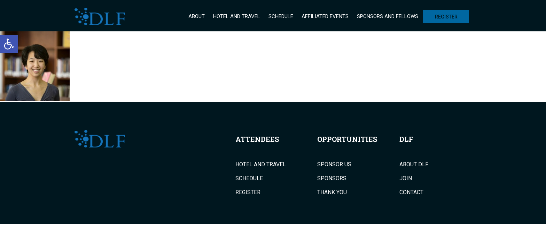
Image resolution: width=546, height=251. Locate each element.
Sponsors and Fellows (387, 16)
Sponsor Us (334, 164)
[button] (9, 44)
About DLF (413, 164)
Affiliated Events (325, 16)
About (196, 16)
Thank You (332, 192)
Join (405, 178)
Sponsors (331, 178)
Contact (411, 192)
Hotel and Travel (236, 16)
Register (446, 17)
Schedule (280, 16)
